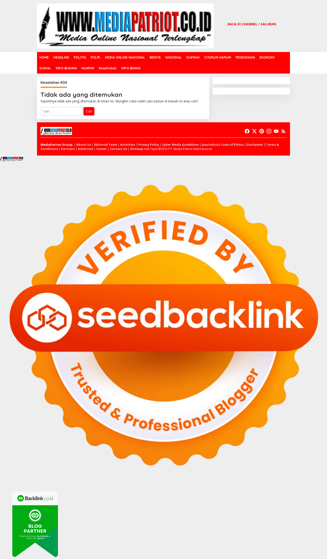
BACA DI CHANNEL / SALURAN (252, 24)
